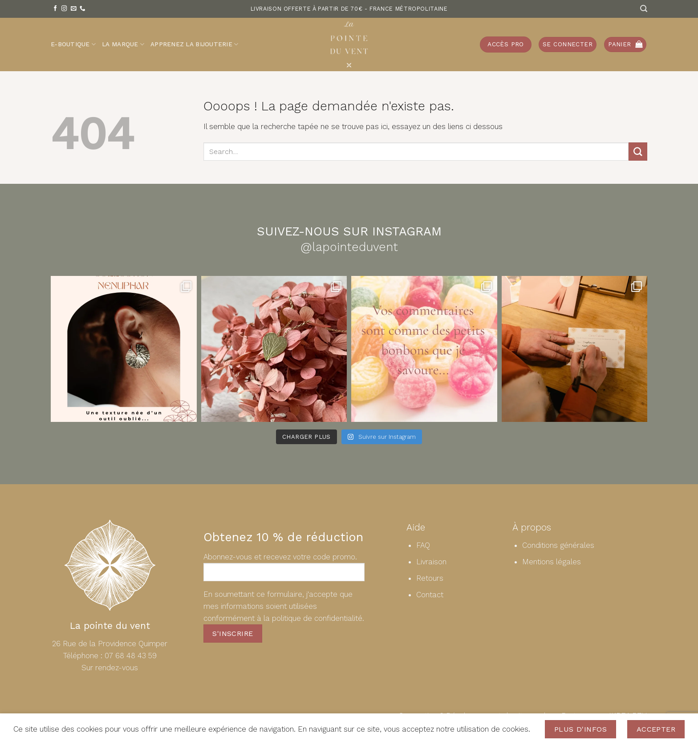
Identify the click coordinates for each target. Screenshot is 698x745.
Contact (429, 594)
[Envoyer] (638, 151)
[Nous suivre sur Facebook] (55, 9)
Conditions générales (558, 545)
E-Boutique (73, 44)
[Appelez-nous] (82, 9)
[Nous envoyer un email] (74, 9)
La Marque (123, 44)
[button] (568, 44)
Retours (429, 578)
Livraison (431, 561)
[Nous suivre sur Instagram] (64, 9)
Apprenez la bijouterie (194, 44)
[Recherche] (643, 8)
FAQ (423, 545)
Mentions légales (551, 561)
